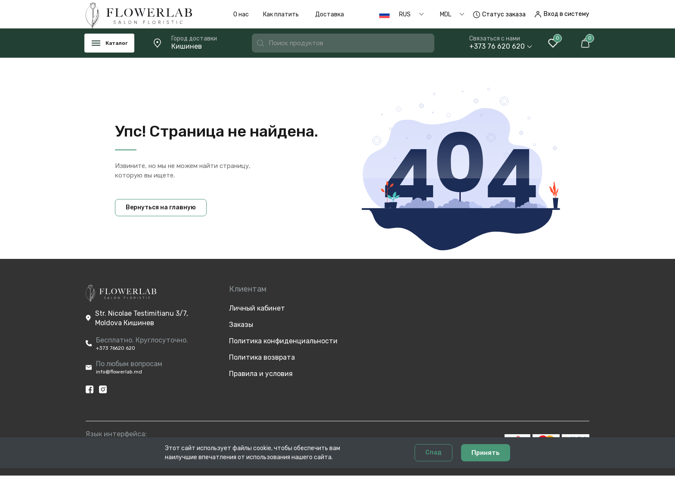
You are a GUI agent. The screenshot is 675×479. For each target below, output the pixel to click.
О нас (241, 14)
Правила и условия (261, 374)
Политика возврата (262, 357)
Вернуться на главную (161, 207)
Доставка (329, 14)
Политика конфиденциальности (264, 341)
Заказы (241, 324)
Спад (433, 463)
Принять (485, 463)
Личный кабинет (257, 308)
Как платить (281, 14)
